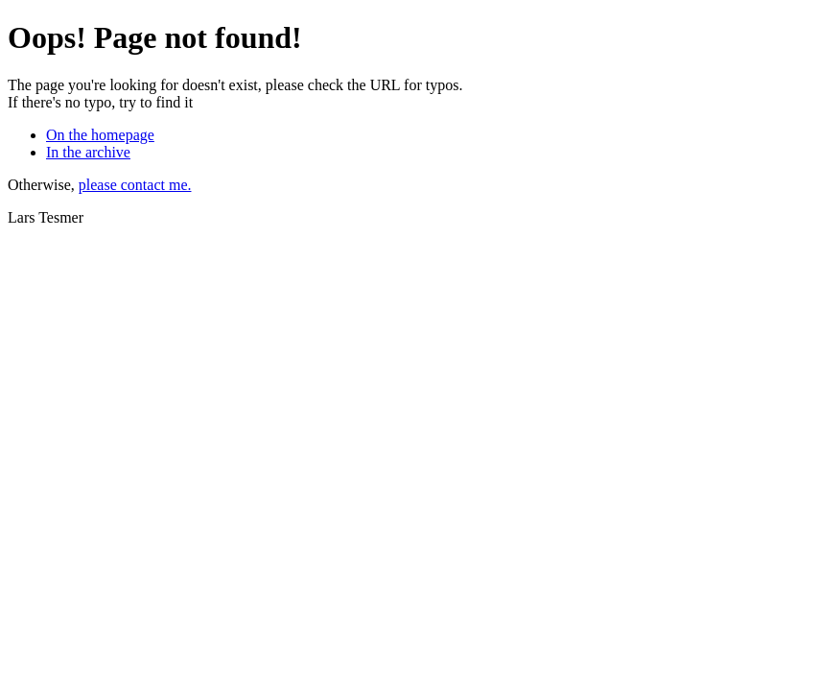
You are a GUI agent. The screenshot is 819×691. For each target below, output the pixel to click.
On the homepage (100, 135)
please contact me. (135, 185)
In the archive (88, 152)
